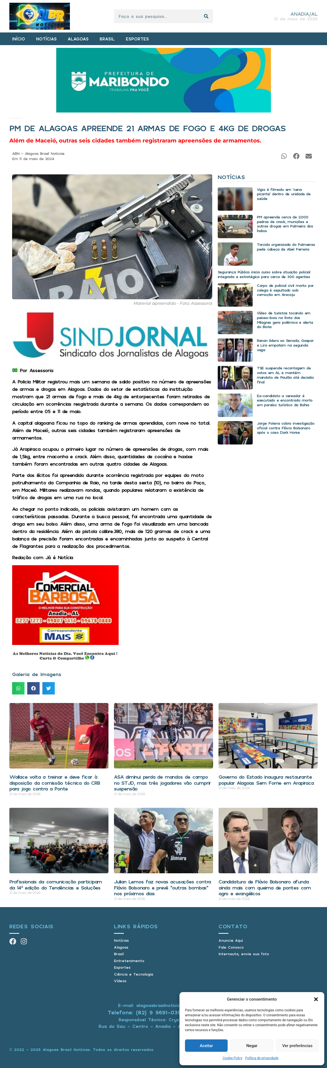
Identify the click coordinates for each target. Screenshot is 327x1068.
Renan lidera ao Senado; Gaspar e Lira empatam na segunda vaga (285, 345)
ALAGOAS (78, 38)
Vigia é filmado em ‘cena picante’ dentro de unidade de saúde (283, 194)
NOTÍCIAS (46, 38)
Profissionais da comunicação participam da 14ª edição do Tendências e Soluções (55, 884)
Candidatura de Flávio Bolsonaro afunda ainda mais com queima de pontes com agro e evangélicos (265, 887)
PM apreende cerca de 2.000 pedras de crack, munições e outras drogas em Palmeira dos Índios (285, 224)
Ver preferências (297, 1045)
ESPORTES (137, 38)
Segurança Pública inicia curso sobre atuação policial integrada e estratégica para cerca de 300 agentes (264, 274)
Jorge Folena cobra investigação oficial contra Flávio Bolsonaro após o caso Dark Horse (285, 428)
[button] (316, 999)
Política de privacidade (262, 1058)
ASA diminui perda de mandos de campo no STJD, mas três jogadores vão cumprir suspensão (162, 783)
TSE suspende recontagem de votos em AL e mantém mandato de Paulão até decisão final (285, 375)
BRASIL (107, 38)
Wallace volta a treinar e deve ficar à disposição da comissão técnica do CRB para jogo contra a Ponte (54, 783)
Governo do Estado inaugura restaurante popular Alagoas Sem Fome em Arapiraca (266, 780)
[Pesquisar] (206, 16)
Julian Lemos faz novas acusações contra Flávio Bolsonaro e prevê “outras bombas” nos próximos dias (162, 887)
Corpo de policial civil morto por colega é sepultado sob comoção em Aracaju (285, 290)
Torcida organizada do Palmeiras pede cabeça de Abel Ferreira (286, 246)
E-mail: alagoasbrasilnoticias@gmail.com (163, 1005)
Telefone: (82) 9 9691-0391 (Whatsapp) (164, 1012)
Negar (252, 1045)
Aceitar (206, 1045)
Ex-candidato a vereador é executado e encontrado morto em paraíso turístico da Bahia (284, 400)
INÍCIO (18, 38)
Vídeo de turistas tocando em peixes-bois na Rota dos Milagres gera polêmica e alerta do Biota (285, 320)
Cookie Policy (232, 1058)
